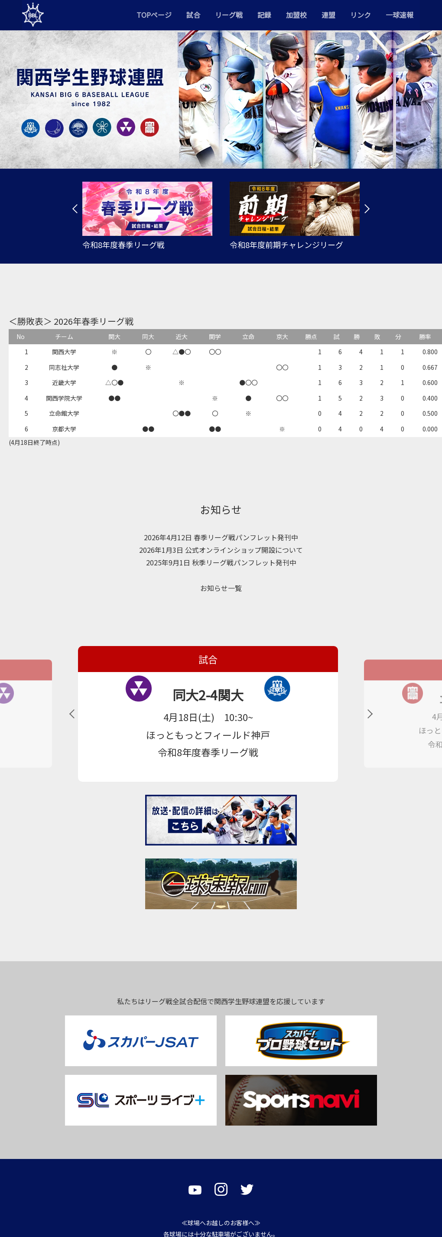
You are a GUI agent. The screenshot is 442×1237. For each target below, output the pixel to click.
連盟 (328, 15)
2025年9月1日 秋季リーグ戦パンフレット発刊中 (221, 562)
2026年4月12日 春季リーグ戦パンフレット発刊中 (221, 537)
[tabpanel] (147, 216)
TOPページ (154, 15)
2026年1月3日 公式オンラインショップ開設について (221, 550)
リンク (360, 15)
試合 (193, 15)
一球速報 (399, 15)
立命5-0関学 (378, 698)
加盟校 (296, 15)
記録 (264, 15)
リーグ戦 (229, 15)
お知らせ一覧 (221, 588)
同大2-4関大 (143, 694)
